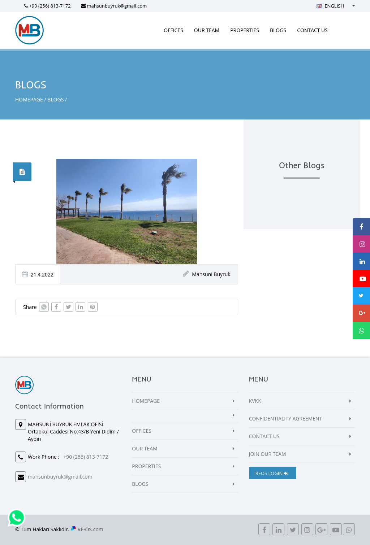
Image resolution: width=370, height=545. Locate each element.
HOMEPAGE (29, 99)
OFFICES (173, 30)
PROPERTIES (244, 30)
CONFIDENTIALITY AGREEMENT (285, 418)
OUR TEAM (206, 30)
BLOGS (278, 30)
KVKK (255, 400)
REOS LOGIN (271, 473)
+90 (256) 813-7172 (49, 6)
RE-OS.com (90, 529)
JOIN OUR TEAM (267, 453)
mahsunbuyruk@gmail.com (117, 6)
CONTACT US (312, 30)
